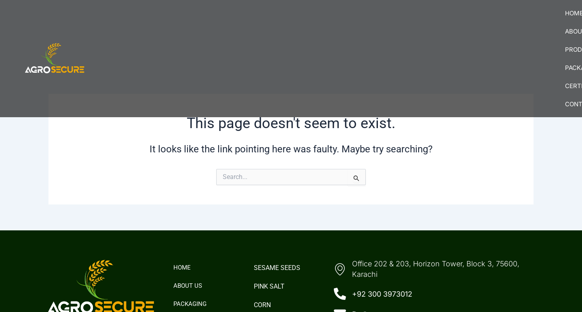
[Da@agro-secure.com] (340, 246)
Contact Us (530, 20)
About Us (297, 20)
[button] (351, 20)
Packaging (407, 20)
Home (254, 20)
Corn (262, 237)
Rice (260, 255)
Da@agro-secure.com (390, 246)
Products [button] (351, 20)
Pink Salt (269, 218)
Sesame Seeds (277, 200)
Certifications (468, 20)
